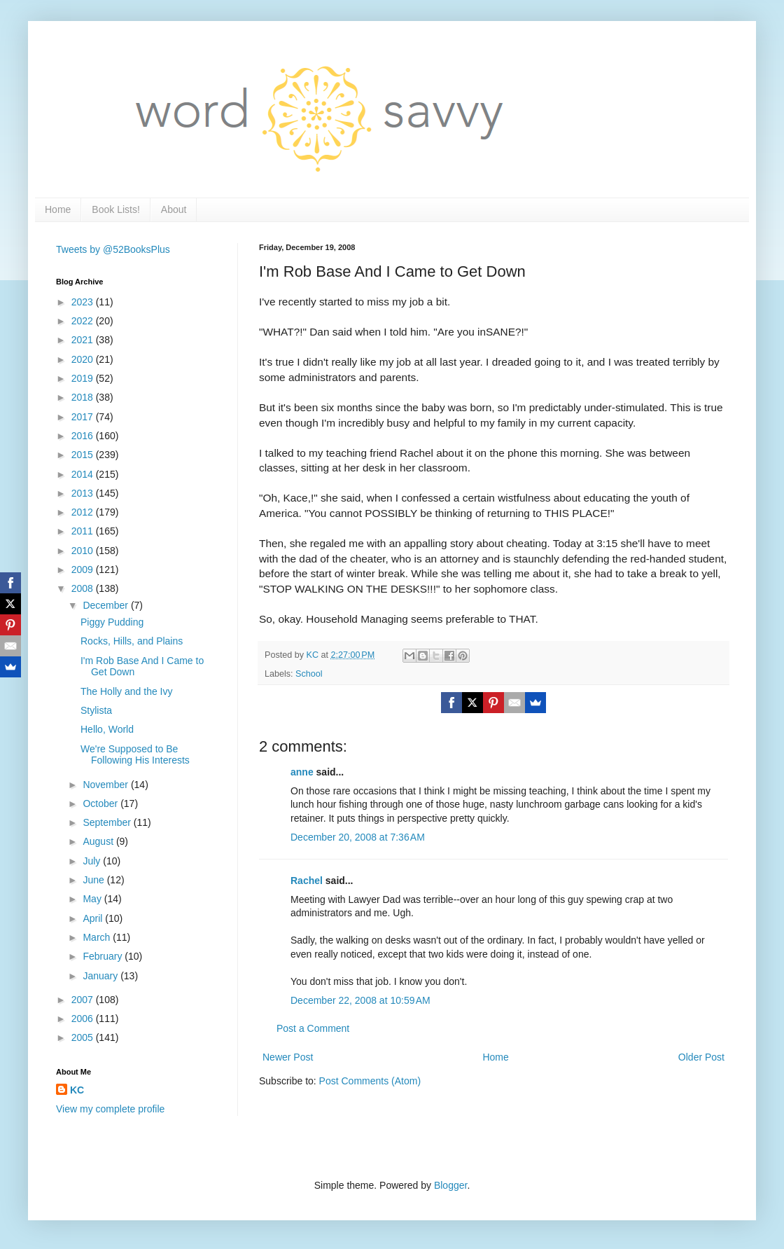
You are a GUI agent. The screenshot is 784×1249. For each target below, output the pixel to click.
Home (58, 209)
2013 (83, 493)
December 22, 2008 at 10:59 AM (360, 1000)
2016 (83, 435)
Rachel (306, 880)
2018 (83, 397)
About (174, 209)
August (99, 841)
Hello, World (107, 729)
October (101, 803)
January (101, 975)
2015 (83, 454)
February (104, 956)
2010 (83, 550)
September (108, 822)
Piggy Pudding (112, 622)
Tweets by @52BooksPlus (113, 249)
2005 (83, 1037)
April (94, 918)
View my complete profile (110, 1109)
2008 (83, 588)
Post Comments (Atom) (370, 1080)
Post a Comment (312, 1028)
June (94, 879)
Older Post (701, 1057)
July (93, 861)
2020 (83, 359)
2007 (83, 999)
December (106, 605)
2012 (83, 512)
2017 (83, 416)
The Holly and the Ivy (126, 691)
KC (77, 1090)
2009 (83, 569)
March (98, 937)
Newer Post (287, 1057)
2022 (83, 320)
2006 (83, 1018)
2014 (83, 474)
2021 (83, 339)
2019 (83, 378)
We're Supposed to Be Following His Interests (135, 754)
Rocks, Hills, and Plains (131, 641)
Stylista (96, 710)
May (93, 898)
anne (302, 772)
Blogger (450, 1185)
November (106, 784)
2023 (83, 302)
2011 (83, 531)
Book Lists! (115, 209)
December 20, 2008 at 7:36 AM (357, 837)
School (309, 674)
